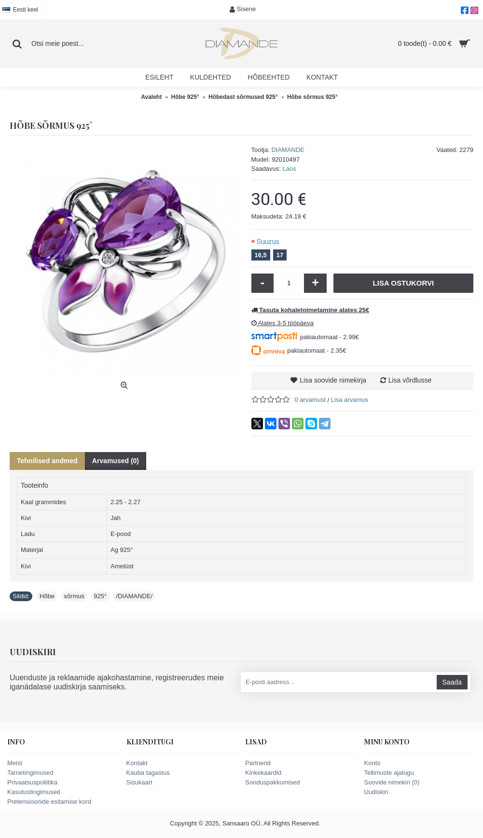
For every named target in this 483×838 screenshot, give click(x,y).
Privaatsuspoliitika (32, 782)
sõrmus (74, 596)
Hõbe (47, 596)
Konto (372, 763)
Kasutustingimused (33, 792)
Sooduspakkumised (272, 782)
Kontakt (137, 763)
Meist (14, 763)
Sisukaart (139, 782)
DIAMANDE (287, 149)
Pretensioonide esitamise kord (49, 801)
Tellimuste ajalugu (389, 772)
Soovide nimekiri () (392, 782)
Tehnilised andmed (47, 461)
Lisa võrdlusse (410, 380)
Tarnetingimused (30, 772)
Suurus (268, 241)
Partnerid (258, 763)
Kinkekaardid (263, 772)
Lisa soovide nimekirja (333, 380)
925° (100, 596)
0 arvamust (310, 399)
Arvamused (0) (115, 461)
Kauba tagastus (148, 772)
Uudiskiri (376, 792)
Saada (452, 682)
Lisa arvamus (349, 399)
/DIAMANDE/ (134, 596)
